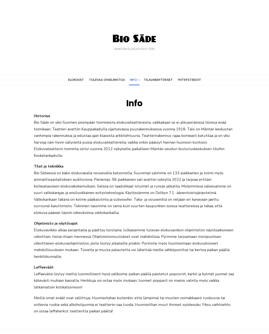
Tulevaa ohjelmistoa (107, 80)
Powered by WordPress (188, 325)
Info (133, 80)
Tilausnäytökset (158, 80)
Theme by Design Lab (222, 325)
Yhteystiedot (189, 80)
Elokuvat (76, 80)
